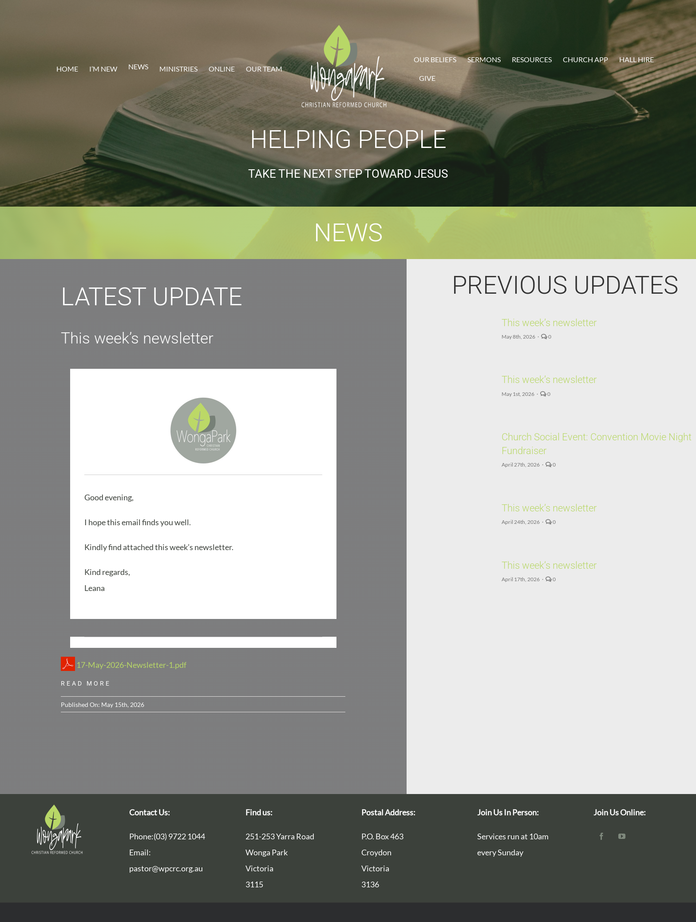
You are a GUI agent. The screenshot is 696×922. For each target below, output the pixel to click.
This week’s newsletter (554, 322)
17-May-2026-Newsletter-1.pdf (123, 665)
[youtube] (622, 836)
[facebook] (601, 836)
